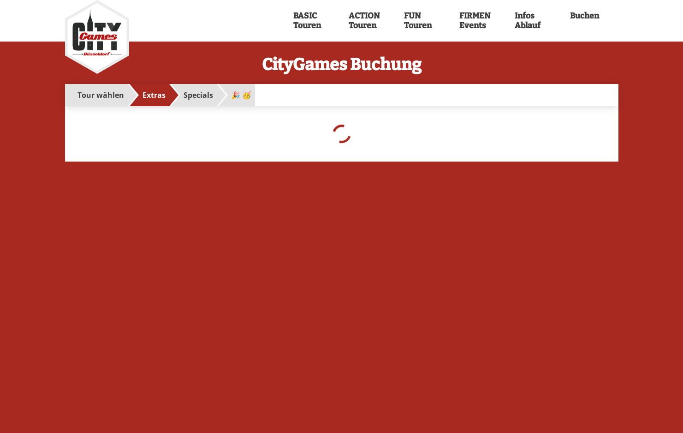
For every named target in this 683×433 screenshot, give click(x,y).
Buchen (585, 16)
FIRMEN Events (474, 20)
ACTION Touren (363, 20)
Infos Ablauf (527, 20)
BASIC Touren (307, 20)
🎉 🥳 (241, 95)
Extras (154, 95)
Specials (198, 95)
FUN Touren (418, 20)
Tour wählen (100, 95)
